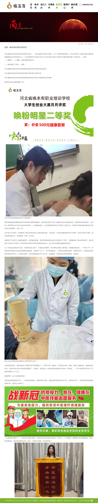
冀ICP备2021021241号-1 (71, 500)
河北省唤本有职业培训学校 (48, 500)
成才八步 (43, 6)
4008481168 (87, 4)
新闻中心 (66, 6)
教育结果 (59, 6)
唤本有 (36, 6)
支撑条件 (51, 6)
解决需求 (74, 6)
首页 (31, 6)
